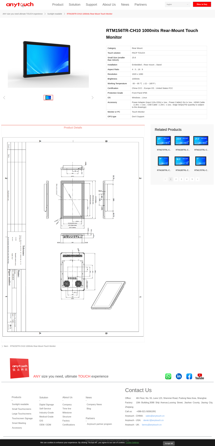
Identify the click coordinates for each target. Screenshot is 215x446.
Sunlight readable (54, 14)
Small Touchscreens (21, 409)
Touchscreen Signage (22, 418)
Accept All (169, 443)
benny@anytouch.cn (152, 425)
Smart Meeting (19, 423)
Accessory (17, 428)
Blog (89, 408)
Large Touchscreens (21, 414)
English (169, 4)
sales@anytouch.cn (155, 416)
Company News (94, 404)
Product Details (73, 127)
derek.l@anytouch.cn (153, 420)
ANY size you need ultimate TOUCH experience (23, 14)
